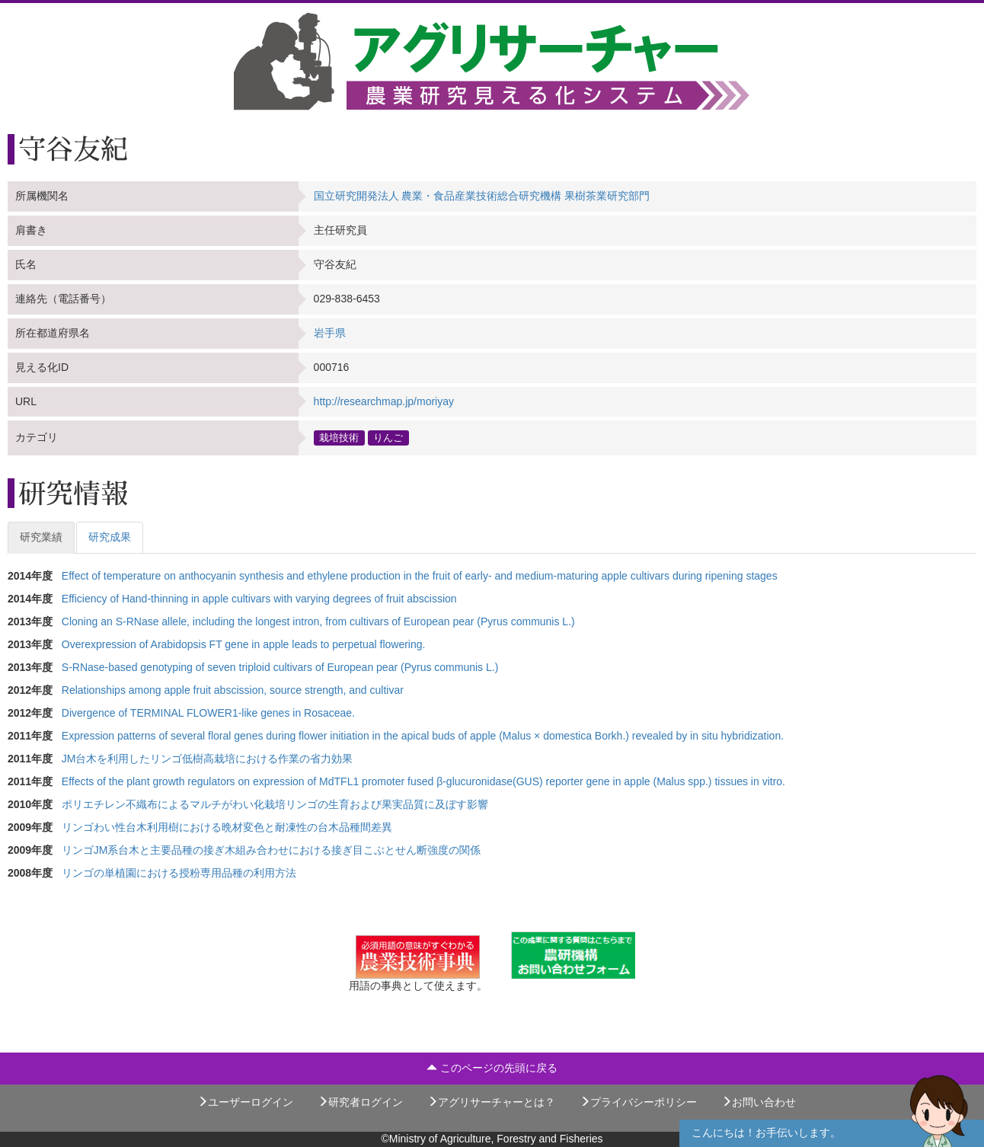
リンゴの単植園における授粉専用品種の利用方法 (179, 873)
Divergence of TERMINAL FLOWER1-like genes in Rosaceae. (208, 713)
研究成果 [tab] (109, 537)
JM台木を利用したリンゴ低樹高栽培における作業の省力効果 (207, 758)
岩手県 (330, 333)
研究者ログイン (360, 1102)
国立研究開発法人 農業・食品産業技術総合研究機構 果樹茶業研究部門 (482, 196)
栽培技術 (339, 437)
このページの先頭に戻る (492, 1068)
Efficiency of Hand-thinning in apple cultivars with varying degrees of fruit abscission (259, 599)
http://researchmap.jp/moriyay (384, 401)
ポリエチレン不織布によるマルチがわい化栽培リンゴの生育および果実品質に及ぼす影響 (275, 804)
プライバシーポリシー (638, 1102)
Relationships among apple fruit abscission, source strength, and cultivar (233, 690)
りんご (388, 437)
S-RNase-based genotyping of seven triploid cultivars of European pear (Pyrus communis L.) (280, 667)
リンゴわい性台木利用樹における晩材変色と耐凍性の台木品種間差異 (227, 827)
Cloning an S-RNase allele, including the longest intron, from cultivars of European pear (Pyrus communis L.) (318, 621)
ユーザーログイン (245, 1102)
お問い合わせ (758, 1102)
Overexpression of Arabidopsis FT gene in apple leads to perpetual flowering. (244, 644)
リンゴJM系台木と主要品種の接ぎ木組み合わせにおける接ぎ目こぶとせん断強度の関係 (271, 850)
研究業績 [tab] (41, 537)
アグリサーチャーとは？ (491, 1102)
